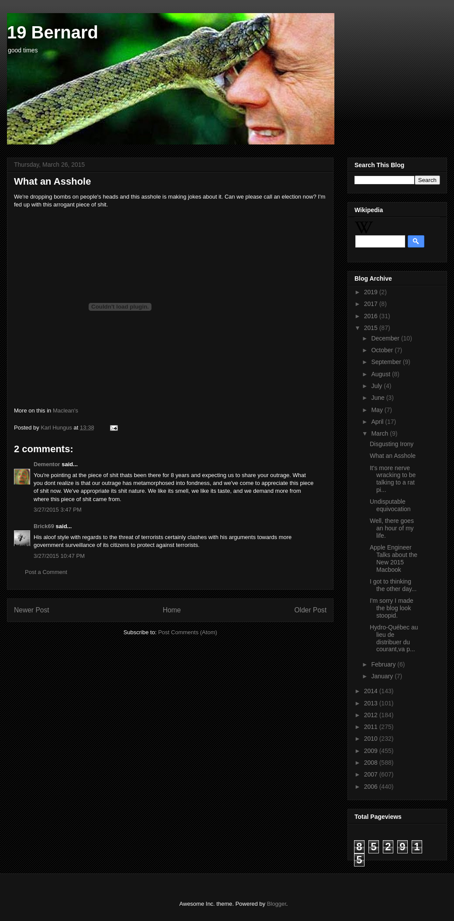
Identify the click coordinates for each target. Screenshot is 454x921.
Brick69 (44, 526)
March (380, 433)
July (377, 385)
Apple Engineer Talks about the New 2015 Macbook (393, 558)
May (377, 409)
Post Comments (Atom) (187, 632)
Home (172, 610)
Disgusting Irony (391, 443)
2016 (371, 316)
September (386, 361)
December (386, 338)
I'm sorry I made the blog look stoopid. (391, 608)
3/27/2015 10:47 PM (59, 556)
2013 (371, 703)
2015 (371, 327)
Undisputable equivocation (390, 505)
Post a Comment (46, 572)
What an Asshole (393, 455)
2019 (371, 292)
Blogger (276, 903)
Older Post (310, 610)
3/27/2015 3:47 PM (58, 509)
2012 (371, 714)
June (378, 397)
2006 (371, 786)
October (383, 350)
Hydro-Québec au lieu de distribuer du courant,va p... (394, 638)
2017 (371, 303)
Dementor (47, 464)
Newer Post (31, 610)
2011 (371, 726)
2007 (371, 774)
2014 (371, 690)
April (378, 421)
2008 (371, 762)
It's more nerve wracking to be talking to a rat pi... (393, 478)
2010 (371, 738)
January (383, 676)
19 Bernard (52, 32)
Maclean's (65, 410)
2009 (371, 750)
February (384, 664)
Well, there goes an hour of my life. (392, 528)
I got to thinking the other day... (393, 585)
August (381, 374)
